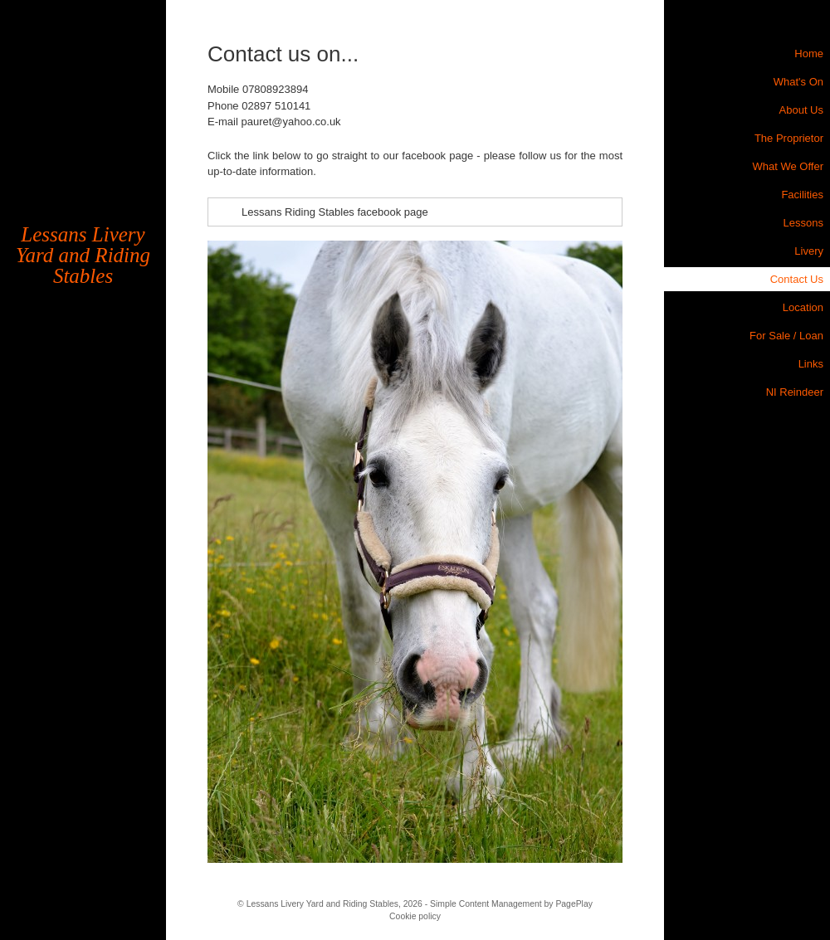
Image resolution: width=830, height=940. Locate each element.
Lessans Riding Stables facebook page (335, 212)
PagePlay (573, 903)
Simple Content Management (486, 903)
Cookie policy (415, 916)
